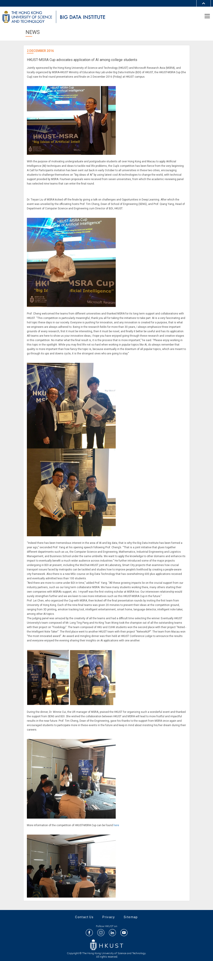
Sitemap (131, 917)
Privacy (108, 917)
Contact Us (84, 917)
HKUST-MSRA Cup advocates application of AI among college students (82, 60)
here (116, 825)
